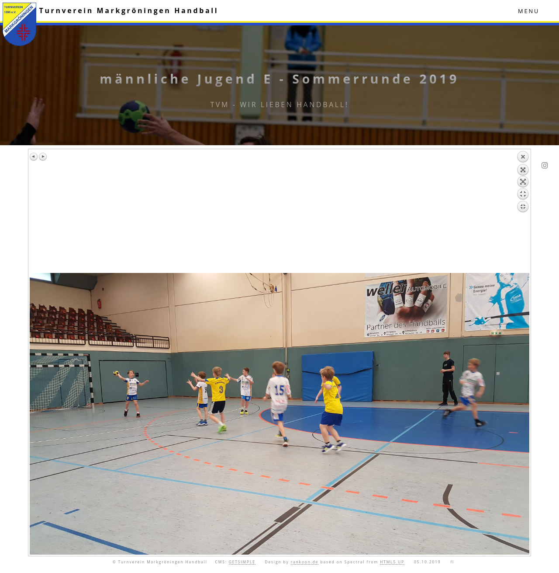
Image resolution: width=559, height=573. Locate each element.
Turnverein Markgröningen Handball (129, 10)
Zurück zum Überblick (522, 211)
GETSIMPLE (242, 561)
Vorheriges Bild (34, 156)
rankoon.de (305, 561)
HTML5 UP (392, 561)
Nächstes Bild (42, 156)
